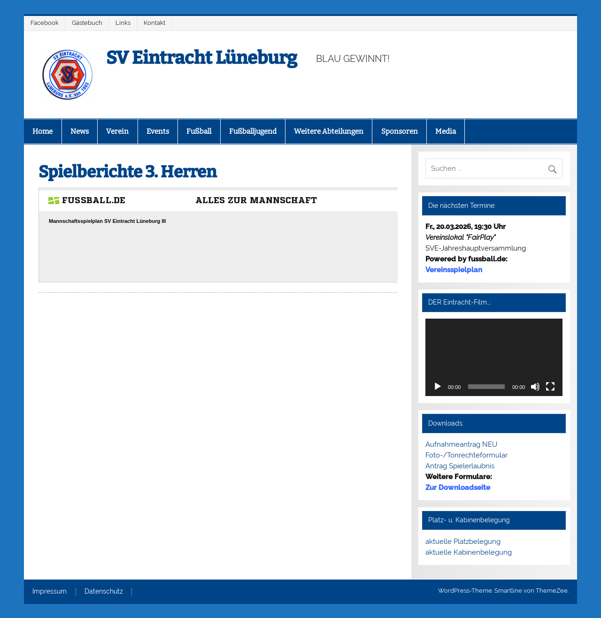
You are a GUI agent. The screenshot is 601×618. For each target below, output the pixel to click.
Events (157, 131)
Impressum (49, 591)
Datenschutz (104, 591)
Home (42, 131)
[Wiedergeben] (437, 386)
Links (123, 22)
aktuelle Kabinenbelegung (468, 552)
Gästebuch (87, 22)
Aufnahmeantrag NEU (461, 444)
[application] (494, 357)
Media (445, 131)
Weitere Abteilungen (328, 131)
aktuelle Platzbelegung (463, 541)
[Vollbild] (550, 386)
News (79, 131)
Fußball (198, 131)
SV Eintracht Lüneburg (201, 58)
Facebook (45, 22)
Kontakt (154, 22)
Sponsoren (399, 131)
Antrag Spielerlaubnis (459, 466)
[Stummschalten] (535, 386)
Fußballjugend (253, 131)
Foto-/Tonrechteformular (466, 455)
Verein (117, 131)
